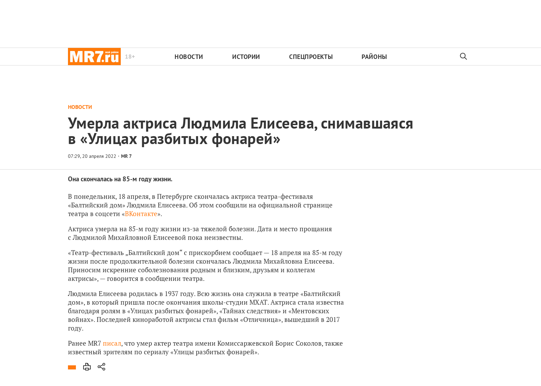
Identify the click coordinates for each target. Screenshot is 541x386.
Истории (246, 57)
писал (112, 343)
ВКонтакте (141, 213)
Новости (189, 57)
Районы (374, 57)
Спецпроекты (311, 57)
